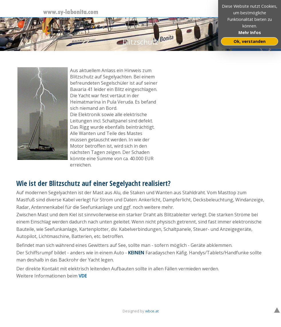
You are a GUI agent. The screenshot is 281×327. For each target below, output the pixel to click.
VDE (83, 276)
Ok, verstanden (250, 41)
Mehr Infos (249, 32)
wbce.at (152, 311)
